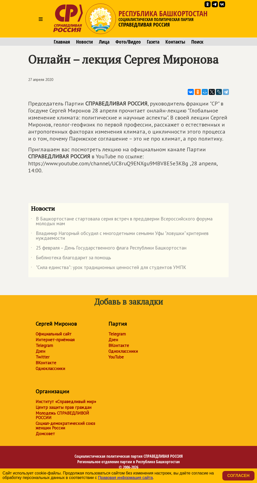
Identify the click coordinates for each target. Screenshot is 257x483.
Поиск (197, 42)
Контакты (175, 42)
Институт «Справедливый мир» (66, 401)
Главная (62, 42)
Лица (104, 42)
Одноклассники (50, 368)
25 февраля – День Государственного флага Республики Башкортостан (108, 249)
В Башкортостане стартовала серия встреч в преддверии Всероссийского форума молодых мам (122, 221)
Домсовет (45, 433)
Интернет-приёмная (55, 339)
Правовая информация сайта (125, 477)
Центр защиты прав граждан (63, 407)
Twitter (42, 357)
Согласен (238, 475)
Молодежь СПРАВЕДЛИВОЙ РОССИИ (62, 415)
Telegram (44, 345)
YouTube (116, 357)
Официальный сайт (54, 334)
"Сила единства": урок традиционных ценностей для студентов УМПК (108, 268)
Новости (84, 42)
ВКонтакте (46, 362)
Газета (153, 42)
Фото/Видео (128, 42)
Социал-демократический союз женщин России (65, 425)
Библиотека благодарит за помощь (71, 258)
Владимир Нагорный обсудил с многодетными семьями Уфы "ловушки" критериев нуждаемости (120, 236)
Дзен (40, 351)
